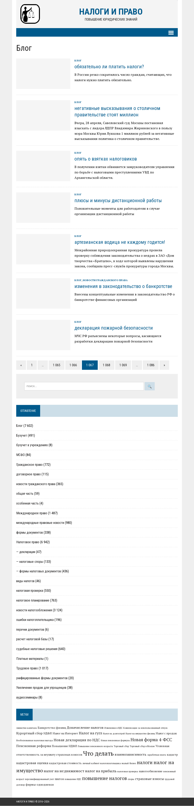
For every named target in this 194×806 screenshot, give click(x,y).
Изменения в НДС (113, 727)
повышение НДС (73, 779)
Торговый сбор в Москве (142, 746)
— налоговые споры (29, 562)
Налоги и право (25, 801)
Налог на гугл (90, 733)
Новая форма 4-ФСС (151, 739)
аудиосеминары (27, 698)
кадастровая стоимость (65, 763)
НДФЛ (47, 733)
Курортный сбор (29, 733)
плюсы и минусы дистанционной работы (118, 201)
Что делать (98, 753)
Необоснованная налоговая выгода (34, 740)
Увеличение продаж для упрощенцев (41, 688)
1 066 (73, 365)
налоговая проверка (29, 591)
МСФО (20, 455)
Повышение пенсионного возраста (95, 746)
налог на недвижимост (64, 771)
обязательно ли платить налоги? (109, 67)
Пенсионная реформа (33, 746)
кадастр (172, 755)
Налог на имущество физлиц (140, 733)
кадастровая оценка (32, 763)
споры (131, 779)
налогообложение (150, 771)
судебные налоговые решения (36, 649)
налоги (145, 762)
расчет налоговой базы (32, 639)
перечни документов (30, 630)
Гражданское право (29, 465)
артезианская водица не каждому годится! (119, 242)
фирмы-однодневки (40, 785)
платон (59, 779)
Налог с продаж (166, 733)
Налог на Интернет (65, 733)
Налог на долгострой (114, 733)
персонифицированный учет (39, 779)
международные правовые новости (40, 523)
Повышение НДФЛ (64, 746)
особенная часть (27, 504)
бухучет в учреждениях (32, 445)
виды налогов (25, 581)
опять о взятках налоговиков (105, 159)
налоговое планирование (32, 601)
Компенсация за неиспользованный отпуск (145, 727)
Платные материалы (30, 659)
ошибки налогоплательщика (35, 620)
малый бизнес (129, 763)
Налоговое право (27, 542)
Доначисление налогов (85, 727)
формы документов (29, 532)
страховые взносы (149, 779)
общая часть (24, 494)
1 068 (106, 365)
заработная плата (156, 755)
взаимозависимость (130, 754)
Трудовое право (27, 668)
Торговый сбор (121, 746)
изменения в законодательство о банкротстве (123, 286)
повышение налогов (104, 778)
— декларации (25, 552)
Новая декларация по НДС (77, 739)
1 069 (123, 365)
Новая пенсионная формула (115, 740)
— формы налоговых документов (38, 571)
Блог (78, 60)
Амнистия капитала (26, 727)
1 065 (56, 365)
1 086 (150, 365)
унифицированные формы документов (42, 678)
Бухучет (21, 436)
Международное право (31, 513)
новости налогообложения (34, 610)
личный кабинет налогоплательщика (102, 763)
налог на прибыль (100, 771)
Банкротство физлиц (52, 728)
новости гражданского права (105, 280)
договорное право (28, 474)
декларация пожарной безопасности (113, 328)
